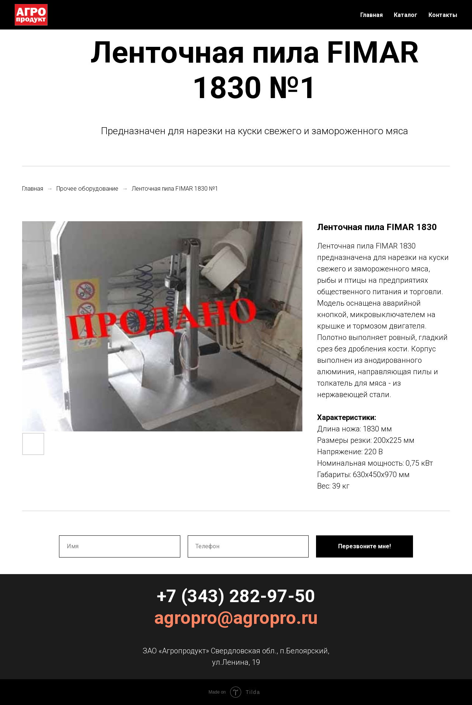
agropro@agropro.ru (236, 617)
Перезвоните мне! (364, 546)
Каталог (405, 14)
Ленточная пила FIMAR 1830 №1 (175, 188)
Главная (371, 14)
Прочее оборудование (87, 188)
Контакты (442, 14)
